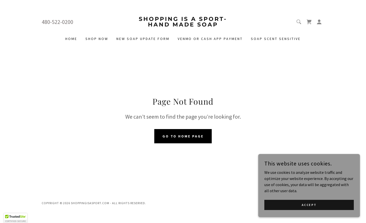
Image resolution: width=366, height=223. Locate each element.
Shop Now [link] (96, 38)
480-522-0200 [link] (57, 21)
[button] (319, 22)
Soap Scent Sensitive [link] (276, 38)
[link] (183, 24)
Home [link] (71, 38)
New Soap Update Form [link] (143, 38)
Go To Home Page (183, 136)
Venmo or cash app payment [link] (210, 38)
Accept (309, 205)
